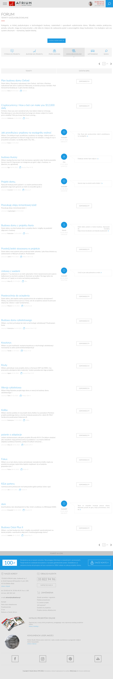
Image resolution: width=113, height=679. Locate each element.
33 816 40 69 (17, 590)
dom (3, 504)
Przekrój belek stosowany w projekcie (20, 248)
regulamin (52, 597)
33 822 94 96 (99, 2)
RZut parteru (8, 484)
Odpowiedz (83, 81)
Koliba (4, 410)
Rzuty (4, 365)
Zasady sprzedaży (42, 597)
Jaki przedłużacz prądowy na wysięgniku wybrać (26, 133)
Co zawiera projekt (43, 602)
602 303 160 (100, 3)
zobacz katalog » (34, 626)
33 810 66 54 (7, 590)
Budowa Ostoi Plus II (12, 527)
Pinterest (70, 658)
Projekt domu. (8, 182)
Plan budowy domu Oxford (15, 80)
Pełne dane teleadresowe (9, 604)
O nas (3, 609)
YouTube (98, 658)
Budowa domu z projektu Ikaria (17, 225)
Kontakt (3, 602)
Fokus (4, 459)
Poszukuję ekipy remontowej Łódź (19, 205)
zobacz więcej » (32, 643)
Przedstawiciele (6, 607)
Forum (7, 14)
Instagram (42, 658)
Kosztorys (6, 343)
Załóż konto (101, 563)
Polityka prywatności (43, 600)
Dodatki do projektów (44, 607)
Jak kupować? (41, 605)
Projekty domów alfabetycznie (46, 610)
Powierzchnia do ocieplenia (15, 296)
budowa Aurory (9, 157)
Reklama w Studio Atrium (9, 612)
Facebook (15, 658)
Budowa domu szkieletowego (16, 320)
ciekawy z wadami (10, 271)
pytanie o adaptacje (11, 434)
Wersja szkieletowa (11, 387)
